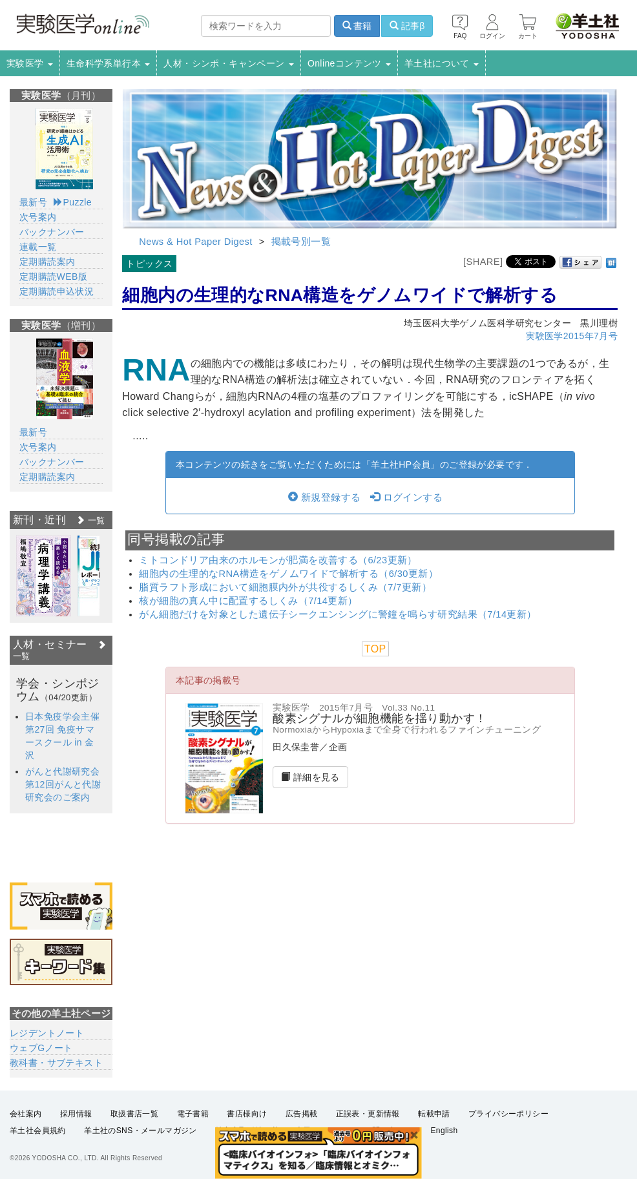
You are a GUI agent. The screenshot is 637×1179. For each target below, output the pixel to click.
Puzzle (73, 202)
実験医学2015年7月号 (572, 336)
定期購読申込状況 (56, 291)
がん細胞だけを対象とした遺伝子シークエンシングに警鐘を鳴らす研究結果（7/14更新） (337, 614)
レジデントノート (47, 1033)
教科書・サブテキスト (56, 1063)
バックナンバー (52, 232)
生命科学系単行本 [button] (109, 63)
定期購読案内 (47, 261)
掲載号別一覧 (301, 241)
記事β (407, 26)
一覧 (90, 520)
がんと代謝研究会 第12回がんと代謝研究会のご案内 (67, 784)
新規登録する (324, 497)
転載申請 (434, 1113)
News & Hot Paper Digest (195, 241)
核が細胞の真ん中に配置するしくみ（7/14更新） (248, 601)
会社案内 (26, 1113)
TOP (375, 648)
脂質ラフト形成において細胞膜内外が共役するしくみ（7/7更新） (285, 587)
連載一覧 (38, 247)
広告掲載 (302, 1113)
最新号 (33, 202)
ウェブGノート (41, 1048)
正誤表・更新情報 (368, 1113)
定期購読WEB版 (53, 276)
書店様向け (247, 1113)
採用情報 (76, 1113)
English (443, 1131)
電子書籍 (193, 1113)
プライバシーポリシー (508, 1113)
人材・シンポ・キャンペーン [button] (228, 63)
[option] (43, 576)
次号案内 (38, 217)
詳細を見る (310, 777)
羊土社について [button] (441, 63)
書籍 (357, 26)
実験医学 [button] (29, 63)
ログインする (406, 497)
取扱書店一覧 (134, 1113)
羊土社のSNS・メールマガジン (140, 1131)
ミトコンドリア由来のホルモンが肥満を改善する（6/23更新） (278, 560)
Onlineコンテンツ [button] (349, 63)
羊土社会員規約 (38, 1131)
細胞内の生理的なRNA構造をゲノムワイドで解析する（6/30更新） (288, 574)
